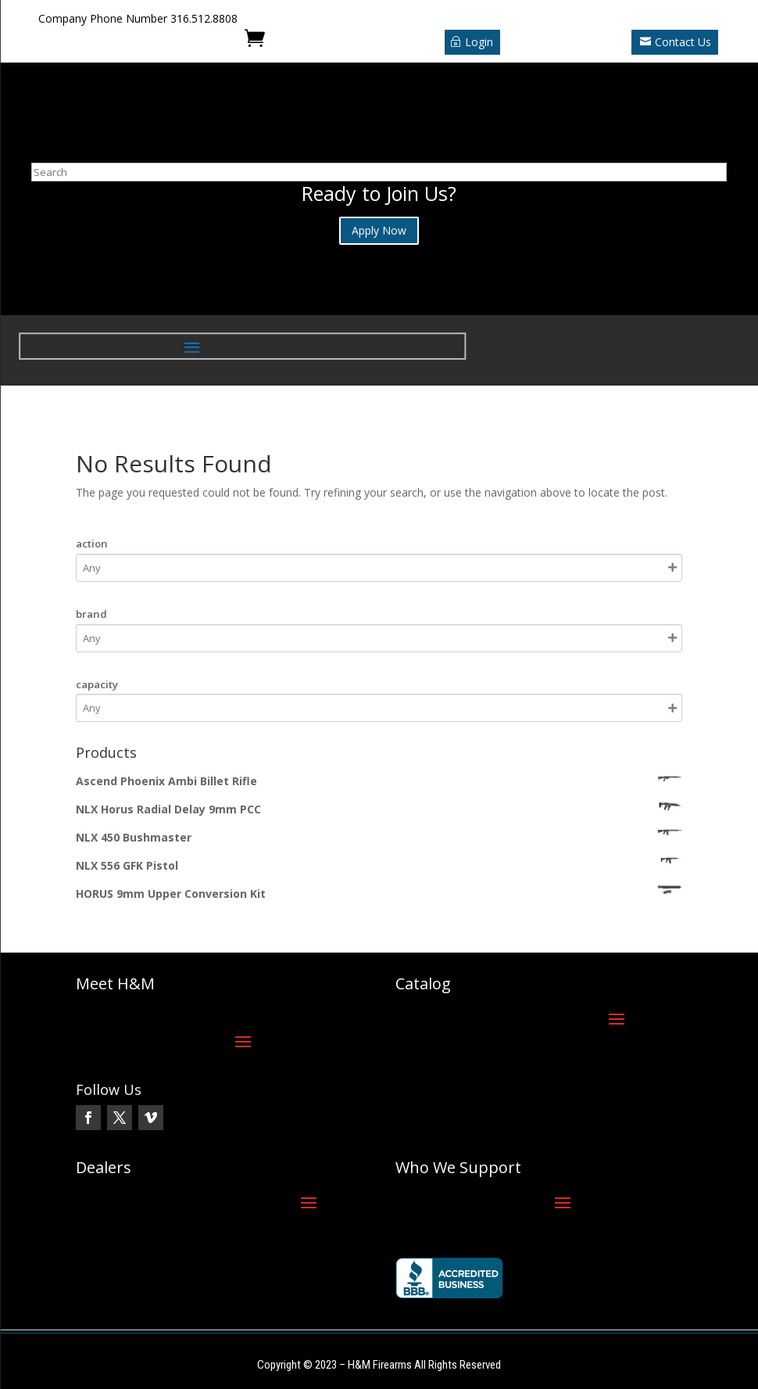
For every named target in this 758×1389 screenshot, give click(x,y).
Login (479, 41)
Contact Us (683, 41)
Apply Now (379, 230)
